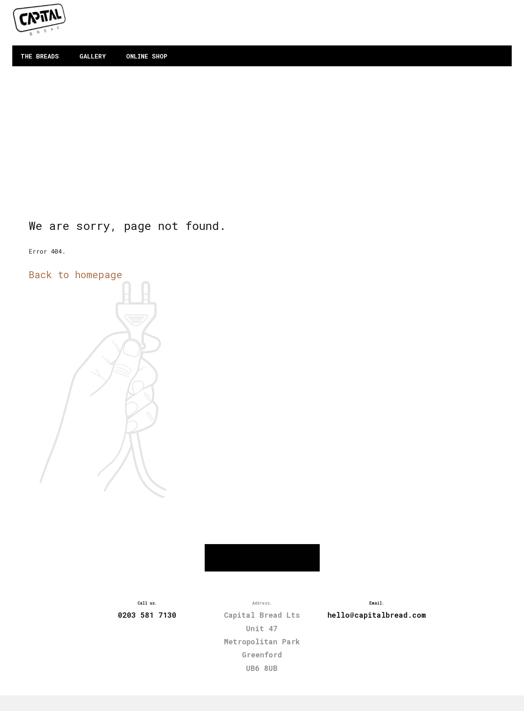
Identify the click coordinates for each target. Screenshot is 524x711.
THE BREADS (39, 56)
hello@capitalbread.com (458, 28)
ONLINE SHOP (146, 56)
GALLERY (92, 56)
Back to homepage (75, 274)
